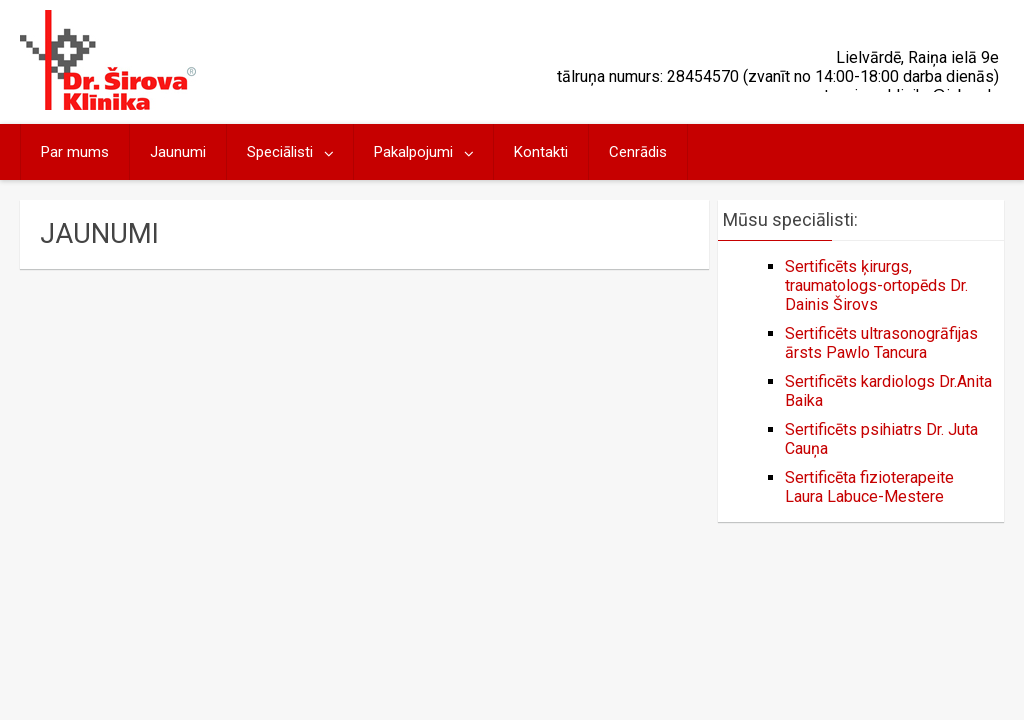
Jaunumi (178, 152)
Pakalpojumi (413, 152)
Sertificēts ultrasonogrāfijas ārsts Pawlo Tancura (881, 343)
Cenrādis (638, 152)
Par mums (75, 152)
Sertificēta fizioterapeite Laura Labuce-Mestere (869, 487)
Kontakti (541, 152)
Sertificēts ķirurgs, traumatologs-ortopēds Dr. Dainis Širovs (876, 285)
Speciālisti (280, 152)
